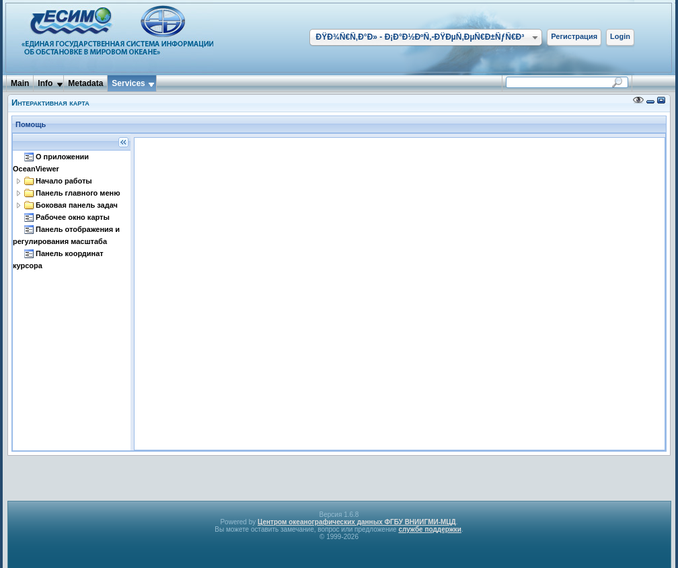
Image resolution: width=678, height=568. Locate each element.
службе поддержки (429, 529)
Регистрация (574, 36)
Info (45, 83)
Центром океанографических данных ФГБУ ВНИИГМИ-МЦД (357, 522)
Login (620, 36)
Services (128, 83)
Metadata (85, 83)
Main (20, 83)
